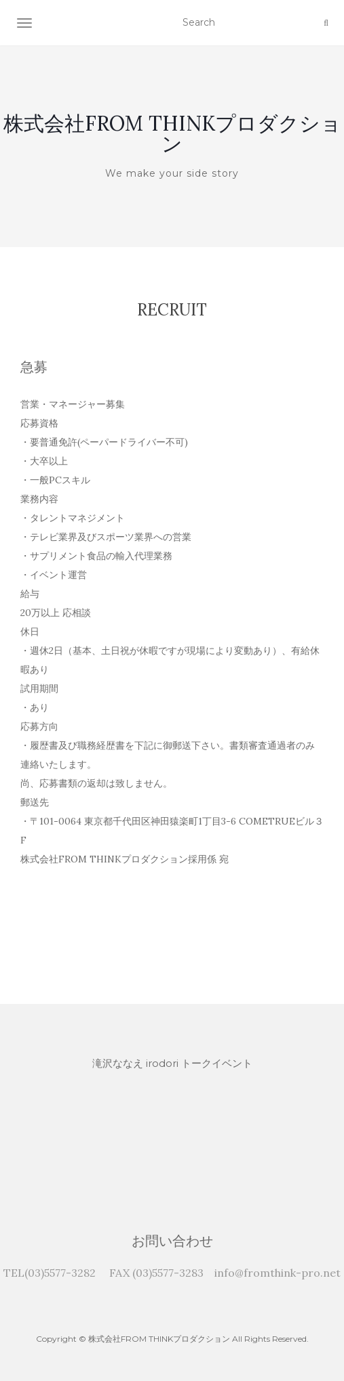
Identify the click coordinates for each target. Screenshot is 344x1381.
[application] (172, 1134)
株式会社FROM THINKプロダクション (172, 133)
